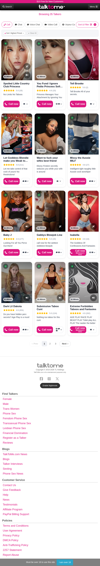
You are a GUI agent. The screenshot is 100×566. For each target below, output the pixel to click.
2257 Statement (12, 550)
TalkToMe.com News (15, 454)
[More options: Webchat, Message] (92, 181)
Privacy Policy (11, 535)
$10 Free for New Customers (50, 1)
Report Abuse (11, 554)
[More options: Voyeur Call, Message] (58, 104)
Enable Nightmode (50, 386)
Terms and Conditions (16, 525)
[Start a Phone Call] (11, 104)
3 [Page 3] (55, 344)
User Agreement (12, 530)
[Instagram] (50, 379)
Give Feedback (12, 489)
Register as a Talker (14, 437)
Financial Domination (15, 433)
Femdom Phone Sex (15, 418)
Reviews (8, 442)
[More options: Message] (25, 104)
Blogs (6, 459)
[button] (5, 43)
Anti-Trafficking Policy (15, 545)
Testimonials (10, 504)
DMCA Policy (10, 540)
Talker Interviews (13, 463)
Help (5, 494)
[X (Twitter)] (58, 379)
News (6, 499)
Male (6, 403)
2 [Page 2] (50, 344)
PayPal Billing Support (16, 514)
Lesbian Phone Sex (14, 428)
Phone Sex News (13, 473)
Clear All (32, 33)
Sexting (7, 468)
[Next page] (65, 344)
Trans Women (11, 408)
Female (7, 399)
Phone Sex (9, 413)
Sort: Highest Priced (14, 33)
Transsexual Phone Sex (17, 423)
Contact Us (9, 485)
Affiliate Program (12, 509)
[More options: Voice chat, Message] (25, 181)
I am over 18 (65, 562)
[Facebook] (42, 379)
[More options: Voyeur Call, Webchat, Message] (58, 329)
